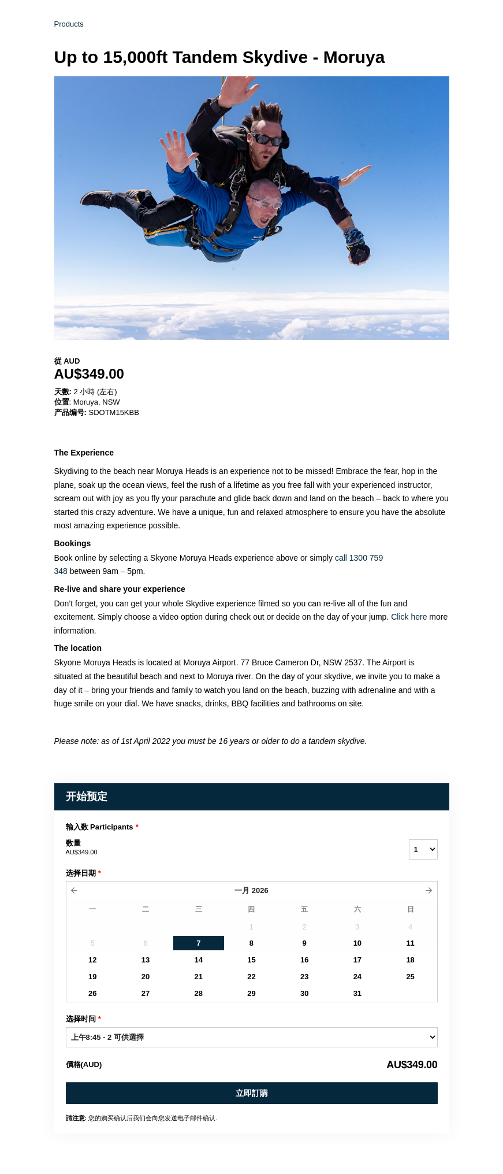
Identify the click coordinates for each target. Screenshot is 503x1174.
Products (69, 24)
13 (145, 960)
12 (92, 960)
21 (199, 976)
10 (357, 943)
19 (92, 976)
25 (410, 976)
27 (145, 993)
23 (304, 976)
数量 (223, 848)
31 (357, 993)
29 (251, 993)
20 (145, 976)
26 (92, 993)
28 (199, 993)
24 (357, 976)
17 (357, 960)
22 (251, 976)
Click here (410, 616)
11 (410, 943)
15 (251, 960)
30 (304, 993)
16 (304, 960)
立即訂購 (252, 1093)
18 (410, 960)
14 (199, 960)
